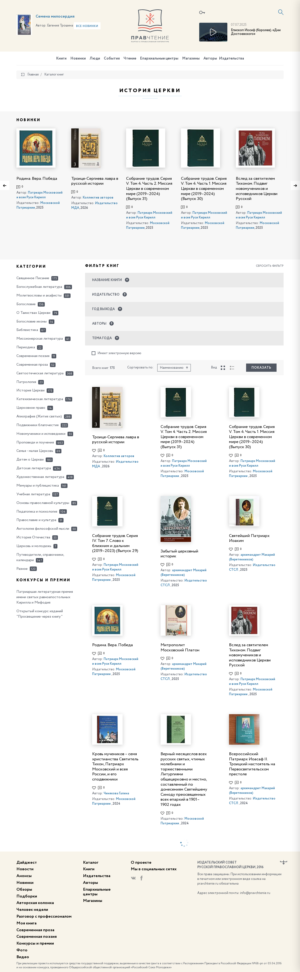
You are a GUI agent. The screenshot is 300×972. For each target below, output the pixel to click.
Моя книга (26, 923)
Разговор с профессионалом (43, 916)
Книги (61, 58)
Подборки (26, 896)
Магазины (191, 58)
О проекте (141, 862)
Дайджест (26, 862)
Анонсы (24, 876)
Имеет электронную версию (116, 353)
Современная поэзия (36, 936)
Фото (21, 950)
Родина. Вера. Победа (36, 178)
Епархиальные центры (159, 58)
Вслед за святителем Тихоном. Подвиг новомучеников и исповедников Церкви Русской (257, 188)
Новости (25, 869)
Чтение (130, 58)
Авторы (210, 58)
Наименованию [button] (174, 367)
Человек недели (32, 910)
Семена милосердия (55, 16)
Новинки (78, 58)
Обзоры (24, 889)
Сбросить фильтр (270, 266)
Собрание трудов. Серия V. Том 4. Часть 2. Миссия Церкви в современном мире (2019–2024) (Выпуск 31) (149, 188)
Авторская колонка (35, 903)
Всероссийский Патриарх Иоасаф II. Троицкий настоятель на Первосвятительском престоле (252, 764)
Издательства (231, 58)
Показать (261, 367)
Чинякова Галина (116, 793)
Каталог (90, 862)
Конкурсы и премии (35, 943)
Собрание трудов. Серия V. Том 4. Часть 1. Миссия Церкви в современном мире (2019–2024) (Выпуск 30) (204, 188)
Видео (22, 957)
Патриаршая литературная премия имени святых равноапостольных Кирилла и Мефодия (44, 597)
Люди (95, 58)
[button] (184, 280)
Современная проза (35, 930)
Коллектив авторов (98, 197)
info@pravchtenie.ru (255, 893)
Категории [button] (31, 267)
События (112, 58)
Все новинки (87, 26)
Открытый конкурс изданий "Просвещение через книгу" (39, 614)
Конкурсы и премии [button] (43, 580)
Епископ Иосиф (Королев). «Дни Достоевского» (256, 32)
